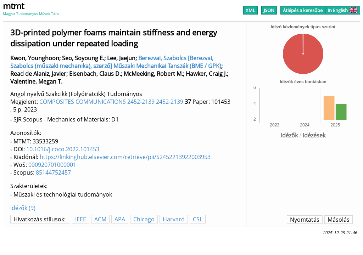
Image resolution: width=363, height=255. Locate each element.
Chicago (144, 219)
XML (250, 10)
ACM (100, 219)
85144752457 (53, 172)
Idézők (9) (22, 208)
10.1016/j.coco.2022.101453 (62, 149)
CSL (197, 219)
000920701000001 (52, 165)
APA (120, 219)
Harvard (174, 219)
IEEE (80, 219)
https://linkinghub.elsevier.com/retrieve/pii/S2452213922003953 (125, 157)
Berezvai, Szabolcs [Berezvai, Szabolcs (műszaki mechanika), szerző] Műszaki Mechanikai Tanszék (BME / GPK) (115, 62)
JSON (269, 10)
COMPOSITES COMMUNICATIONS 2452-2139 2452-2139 (111, 102)
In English (343, 10)
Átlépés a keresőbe (303, 10)
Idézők (289, 135)
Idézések (314, 135)
